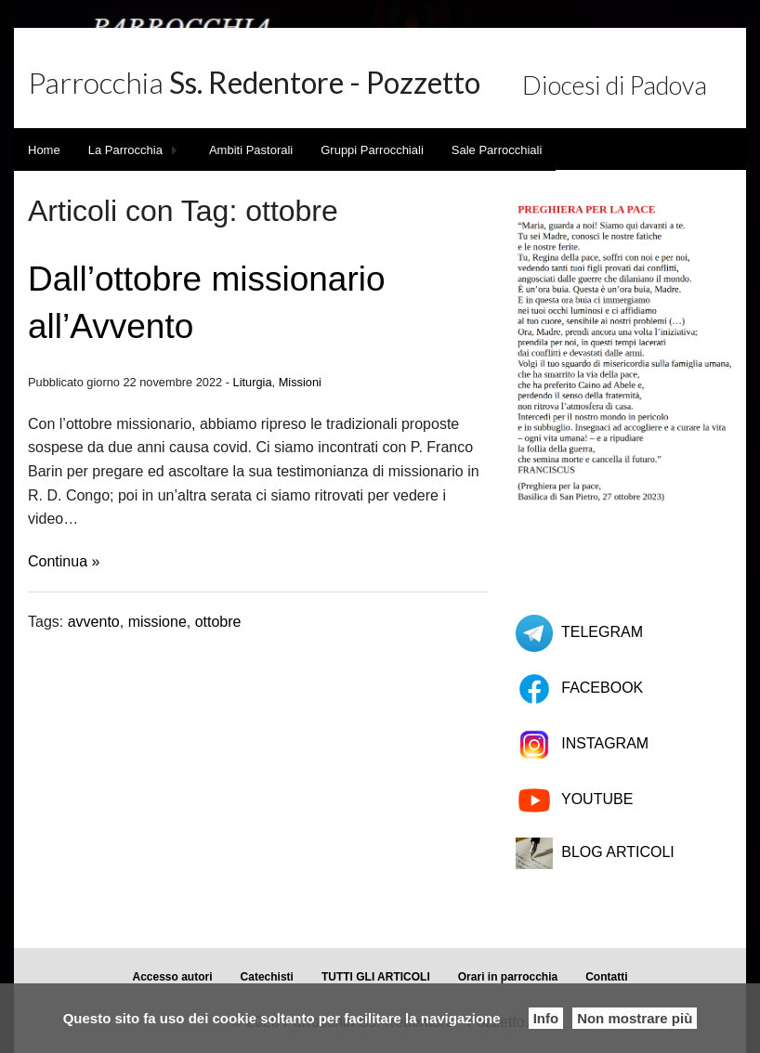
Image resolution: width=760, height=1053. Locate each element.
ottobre (218, 622)
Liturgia (252, 382)
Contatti (606, 976)
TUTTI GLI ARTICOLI (375, 976)
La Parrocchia (125, 150)
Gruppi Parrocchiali (372, 150)
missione (157, 622)
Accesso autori (173, 976)
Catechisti (267, 976)
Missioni (300, 382)
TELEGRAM (602, 632)
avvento (94, 622)
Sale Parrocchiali (497, 150)
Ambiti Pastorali (251, 150)
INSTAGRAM (605, 743)
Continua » (63, 561)
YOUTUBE (597, 799)
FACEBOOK (602, 688)
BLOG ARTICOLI (618, 852)
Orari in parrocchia (507, 976)
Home (44, 150)
